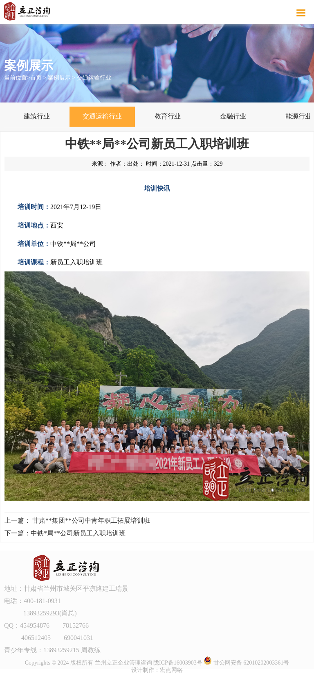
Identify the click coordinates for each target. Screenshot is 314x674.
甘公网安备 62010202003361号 (246, 663)
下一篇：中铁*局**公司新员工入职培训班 (65, 533)
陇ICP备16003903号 (177, 663)
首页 (36, 78)
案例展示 (59, 78)
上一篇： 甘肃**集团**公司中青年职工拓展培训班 (77, 520)
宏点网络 (171, 670)
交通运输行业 (94, 78)
